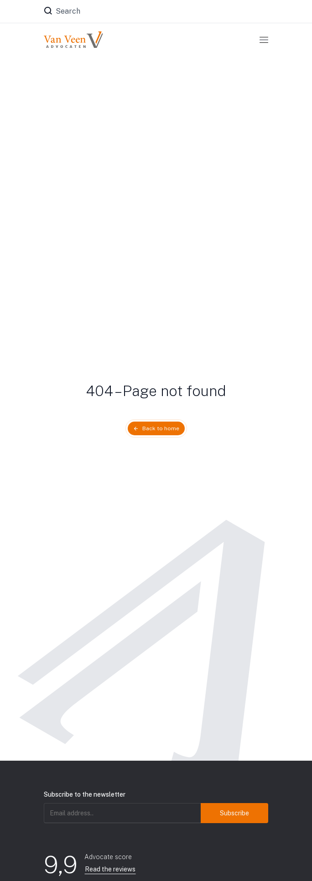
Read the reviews (110, 869)
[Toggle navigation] (264, 40)
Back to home (160, 428)
